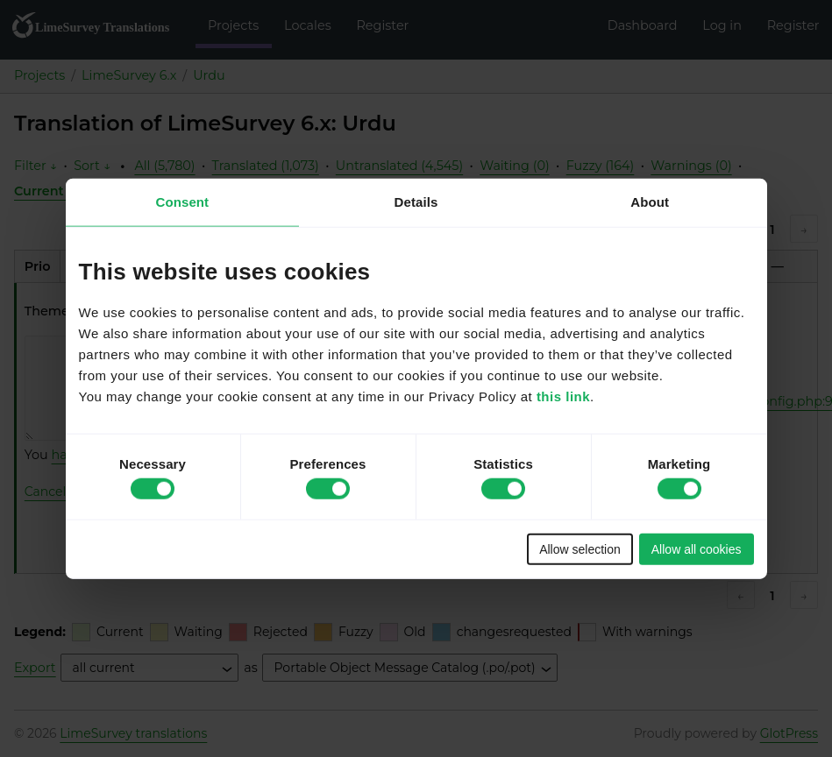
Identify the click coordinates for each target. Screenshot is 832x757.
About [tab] (649, 202)
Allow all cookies (696, 548)
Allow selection (580, 548)
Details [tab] (416, 202)
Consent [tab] (182, 202)
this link (563, 395)
